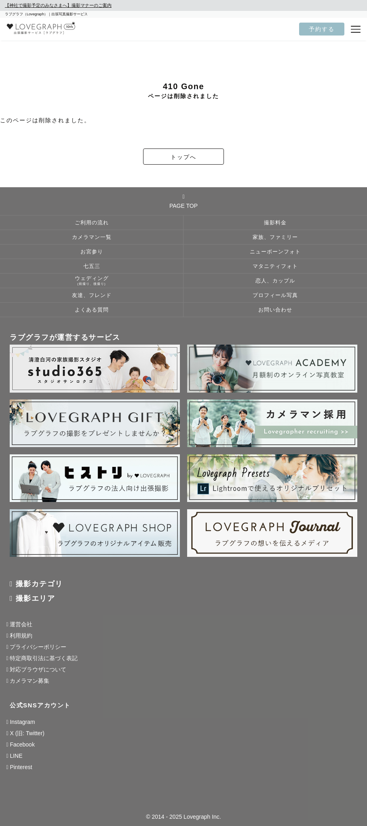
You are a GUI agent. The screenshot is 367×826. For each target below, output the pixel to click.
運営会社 (21, 624)
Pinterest (21, 767)
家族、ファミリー (275, 237)
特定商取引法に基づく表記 (44, 658)
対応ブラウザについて (38, 669)
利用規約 (21, 635)
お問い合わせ (275, 310)
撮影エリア (35, 598)
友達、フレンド (92, 295)
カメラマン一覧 (92, 237)
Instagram (22, 722)
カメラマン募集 (29, 681)
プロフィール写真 (275, 295)
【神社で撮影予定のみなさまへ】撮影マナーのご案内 (58, 5)
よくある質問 (92, 310)
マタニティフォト (275, 266)
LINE (16, 756)
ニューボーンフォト (275, 252)
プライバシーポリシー (38, 647)
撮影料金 (275, 223)
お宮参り (91, 252)
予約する (322, 29)
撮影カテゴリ (39, 584)
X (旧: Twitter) (27, 733)
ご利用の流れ (92, 223)
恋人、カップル (275, 281)
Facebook (22, 744)
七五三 (91, 266)
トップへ (183, 157)
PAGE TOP (183, 201)
